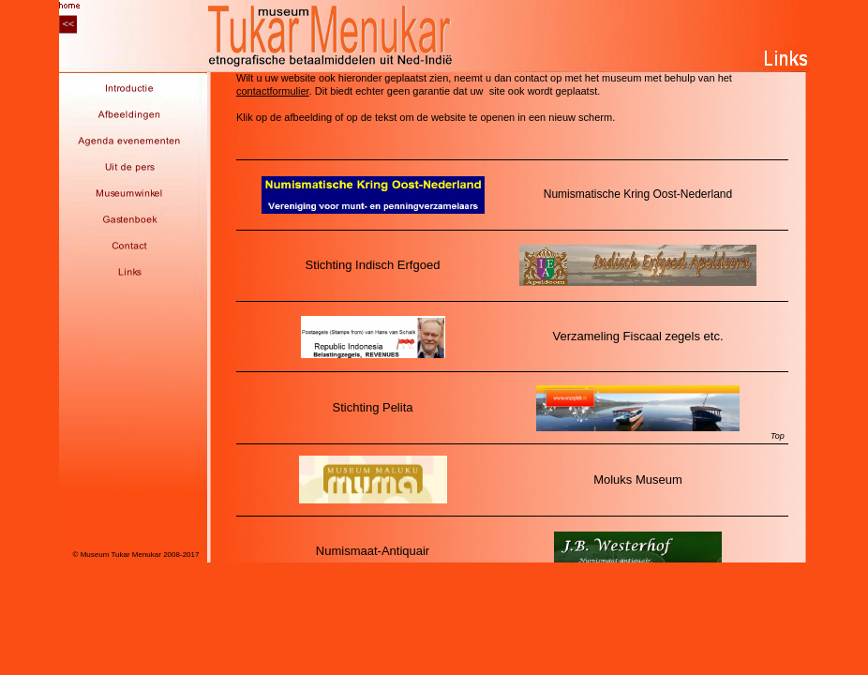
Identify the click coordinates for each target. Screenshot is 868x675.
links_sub (508, 317)
